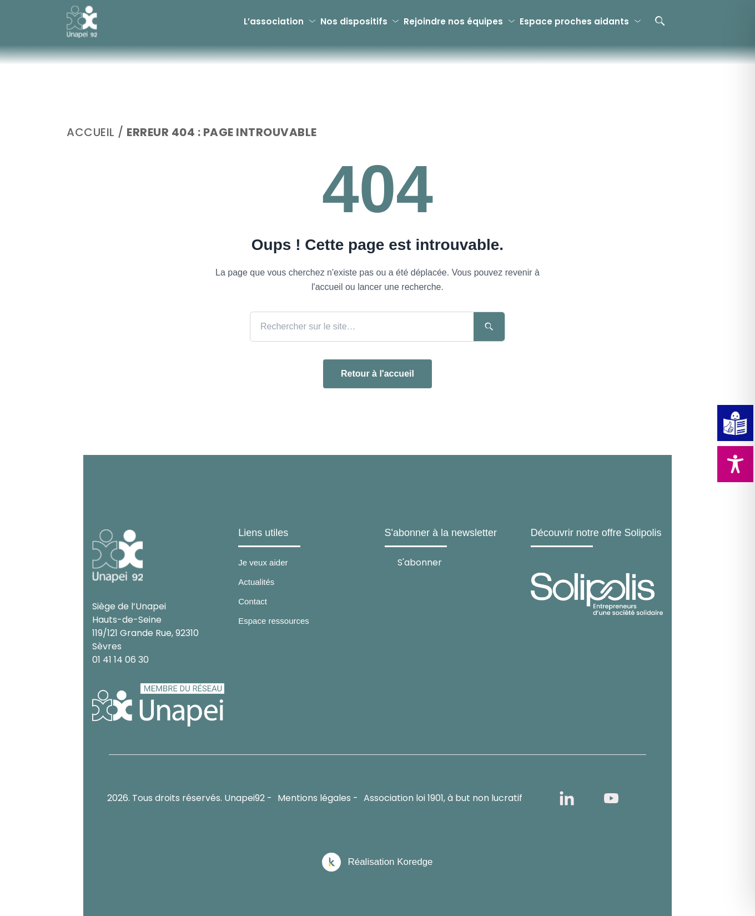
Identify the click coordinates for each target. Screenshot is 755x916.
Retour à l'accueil (377, 373)
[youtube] (611, 798)
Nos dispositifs (353, 21)
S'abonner (419, 561)
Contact (252, 601)
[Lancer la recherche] (489, 326)
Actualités (256, 582)
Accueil (91, 132)
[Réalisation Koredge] (377, 862)
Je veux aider (263, 562)
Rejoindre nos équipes (453, 21)
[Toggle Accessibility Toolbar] (735, 464)
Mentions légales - (318, 798)
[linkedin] (566, 798)
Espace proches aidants (574, 21)
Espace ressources (273, 620)
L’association (274, 21)
